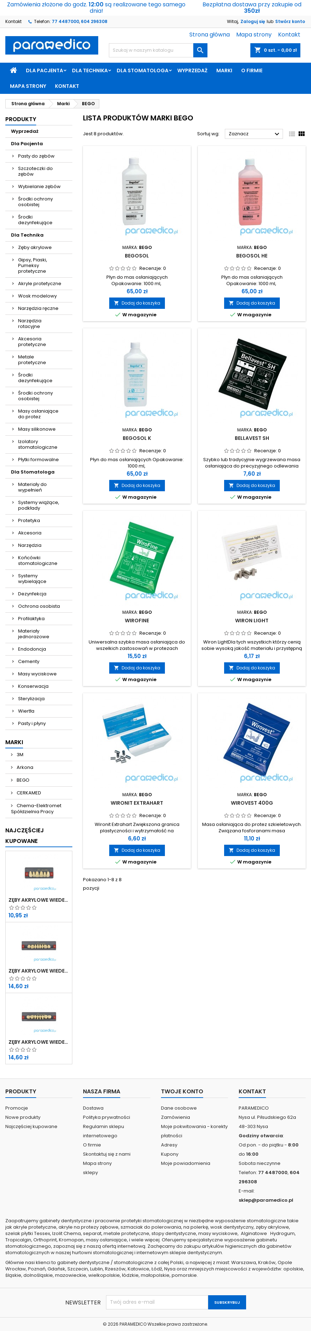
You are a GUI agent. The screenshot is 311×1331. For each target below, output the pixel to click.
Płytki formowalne (38, 459)
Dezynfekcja (32, 593)
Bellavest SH (252, 438)
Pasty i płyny (32, 723)
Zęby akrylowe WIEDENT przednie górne (39, 900)
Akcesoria (29, 532)
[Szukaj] (158, 50)
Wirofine (137, 620)
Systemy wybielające (32, 578)
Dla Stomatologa (142, 70)
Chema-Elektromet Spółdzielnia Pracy (36, 808)
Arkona (24, 767)
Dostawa (93, 1108)
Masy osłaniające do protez (38, 414)
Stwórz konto (290, 21)
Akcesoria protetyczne (32, 341)
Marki (224, 70)
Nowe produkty (22, 1117)
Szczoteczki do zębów (35, 171)
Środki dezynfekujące (35, 220)
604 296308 (94, 21)
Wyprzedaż (192, 70)
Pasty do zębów (36, 156)
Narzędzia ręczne (38, 308)
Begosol (137, 255)
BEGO (22, 780)
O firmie (251, 70)
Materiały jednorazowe (33, 634)
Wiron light (251, 620)
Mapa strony (254, 34)
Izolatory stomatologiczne (37, 444)
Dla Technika (90, 70)
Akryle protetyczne (39, 283)
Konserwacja (33, 686)
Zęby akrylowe (35, 247)
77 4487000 (65, 21)
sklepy (90, 1172)
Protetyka (29, 520)
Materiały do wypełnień (32, 487)
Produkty (20, 119)
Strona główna (209, 34)
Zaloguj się (252, 21)
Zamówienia (175, 1117)
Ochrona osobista (39, 606)
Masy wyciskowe (37, 673)
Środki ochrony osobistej (35, 202)
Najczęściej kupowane (31, 1126)
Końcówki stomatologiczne (37, 560)
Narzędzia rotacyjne (29, 323)
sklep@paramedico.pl (266, 1200)
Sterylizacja (31, 698)
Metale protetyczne (32, 359)
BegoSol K (137, 438)
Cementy (28, 661)
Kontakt (13, 21)
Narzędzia (29, 545)
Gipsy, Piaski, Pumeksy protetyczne (32, 265)
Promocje (16, 1108)
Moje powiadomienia (185, 1163)
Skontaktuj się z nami (106, 1154)
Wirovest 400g (252, 802)
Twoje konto (182, 1091)
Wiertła (26, 711)
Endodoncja (32, 649)
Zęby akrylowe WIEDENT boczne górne (39, 971)
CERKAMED (28, 792)
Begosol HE (251, 255)
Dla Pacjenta (44, 70)
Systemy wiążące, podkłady (38, 505)
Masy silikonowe (37, 429)
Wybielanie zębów (39, 186)
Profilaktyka (31, 618)
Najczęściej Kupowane (24, 835)
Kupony (169, 1154)
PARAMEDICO (133, 1324)
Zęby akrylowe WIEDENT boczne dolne (39, 1042)
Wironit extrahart (137, 802)
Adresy (169, 1145)
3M (19, 754)
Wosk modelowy (37, 296)
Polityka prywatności (106, 1117)
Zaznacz (255, 134)
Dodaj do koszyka (137, 303)
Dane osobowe (179, 1108)
